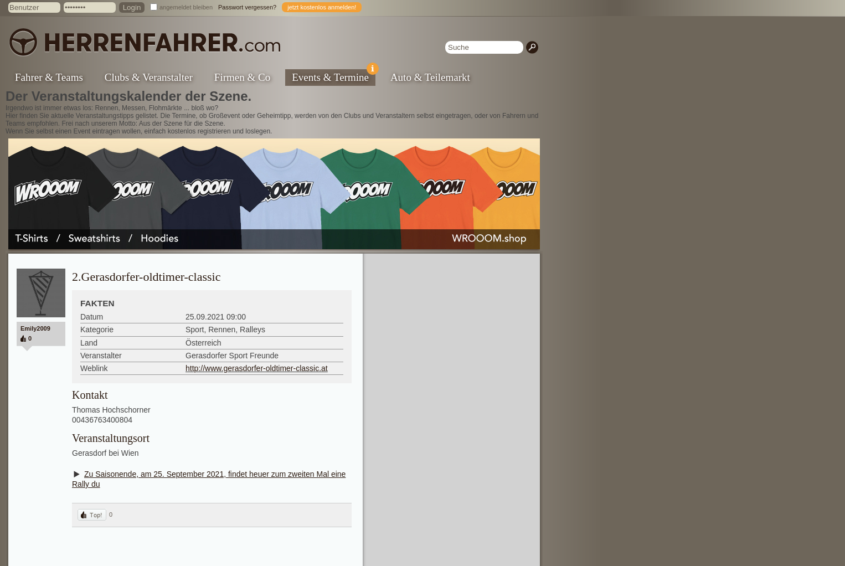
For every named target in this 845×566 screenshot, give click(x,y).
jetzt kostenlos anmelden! (321, 7)
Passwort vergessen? (247, 7)
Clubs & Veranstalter (149, 77)
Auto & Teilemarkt (430, 77)
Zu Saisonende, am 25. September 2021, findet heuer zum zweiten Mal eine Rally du (209, 479)
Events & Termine (333, 76)
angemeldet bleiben (186, 7)
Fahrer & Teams (49, 77)
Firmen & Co (242, 77)
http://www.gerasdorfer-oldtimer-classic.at (257, 368)
